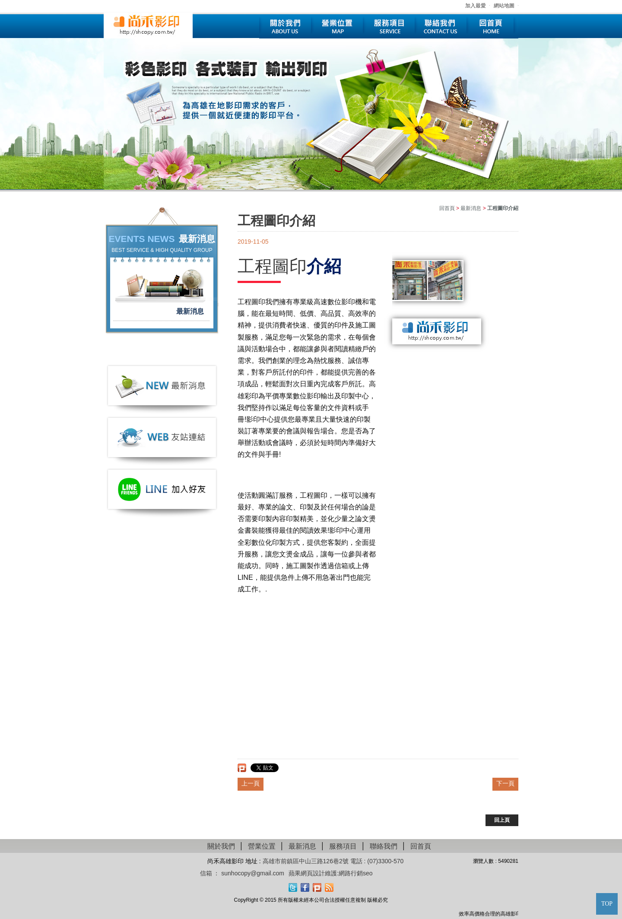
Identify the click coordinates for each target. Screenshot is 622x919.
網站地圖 (504, 6)
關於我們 (285, 26)
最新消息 (190, 311)
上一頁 (250, 783)
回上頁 (502, 820)
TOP (606, 903)
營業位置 (337, 26)
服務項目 (389, 26)
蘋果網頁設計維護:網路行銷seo (330, 873)
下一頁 (505, 783)
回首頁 (492, 26)
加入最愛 (475, 6)
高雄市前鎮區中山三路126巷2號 (306, 861)
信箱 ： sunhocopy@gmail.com (242, 873)
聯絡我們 (440, 26)
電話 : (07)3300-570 (377, 861)
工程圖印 (272, 266)
